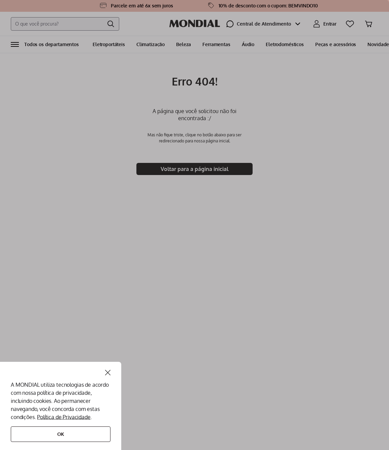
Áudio (248, 44)
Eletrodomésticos (285, 44)
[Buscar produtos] (111, 24)
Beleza (183, 44)
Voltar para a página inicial (194, 169)
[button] (45, 44)
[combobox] (65, 24)
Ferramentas (216, 44)
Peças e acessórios (335, 44)
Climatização (150, 44)
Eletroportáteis (109, 44)
